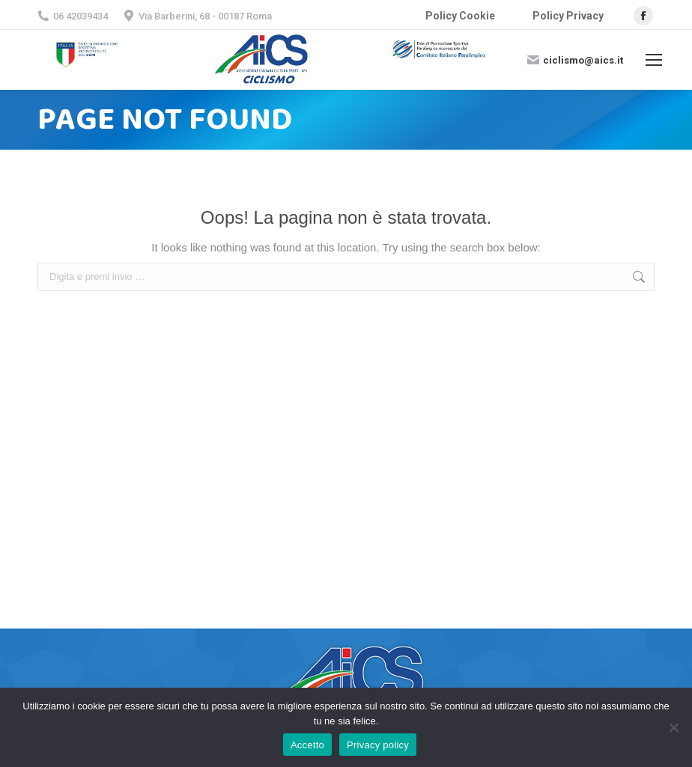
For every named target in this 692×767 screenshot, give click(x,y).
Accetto (307, 745)
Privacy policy (378, 745)
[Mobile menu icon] (654, 60)
